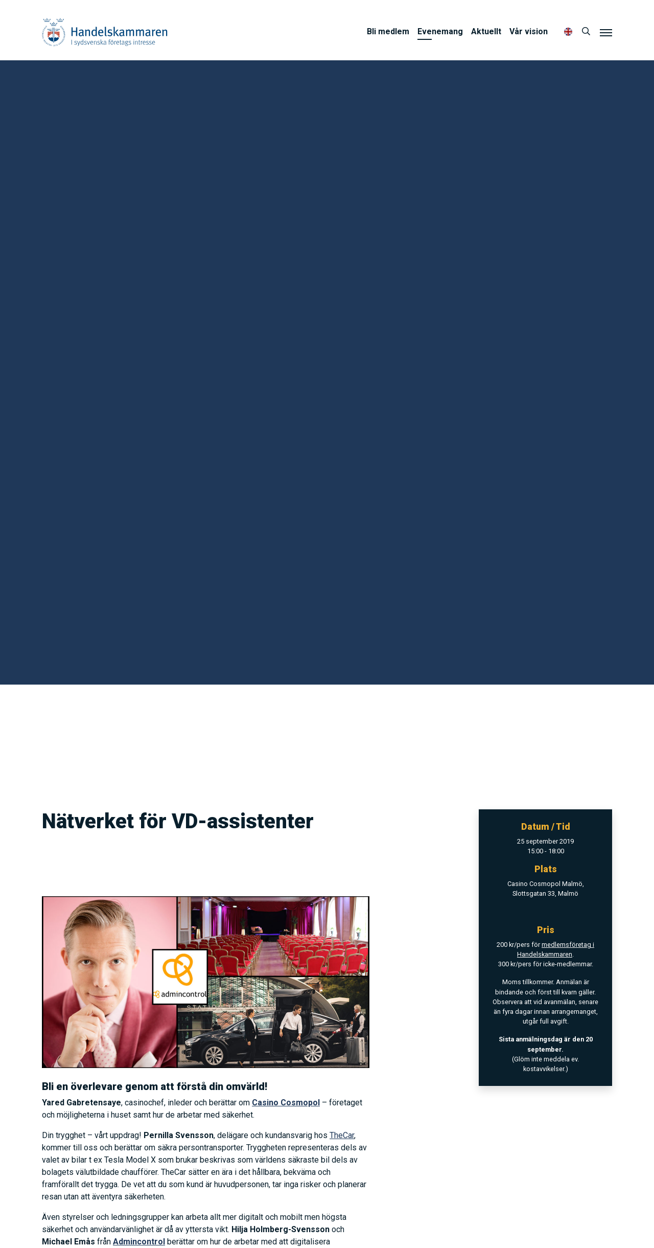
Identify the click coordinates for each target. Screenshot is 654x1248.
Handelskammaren (105, 32)
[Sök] (586, 32)
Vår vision (528, 31)
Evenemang (440, 31)
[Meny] (606, 32)
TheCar (342, 1135)
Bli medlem (388, 31)
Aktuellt (486, 31)
